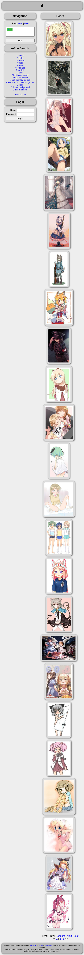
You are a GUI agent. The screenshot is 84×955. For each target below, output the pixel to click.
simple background (21, 87)
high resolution (21, 77)
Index (20, 23)
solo (21, 63)
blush (21, 65)
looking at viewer (21, 75)
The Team (48, 945)
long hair (21, 68)
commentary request (21, 80)
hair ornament (21, 90)
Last (76, 936)
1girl (21, 73)
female (21, 56)
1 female (21, 60)
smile (21, 85)
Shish (41, 945)
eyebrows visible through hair (21, 82)
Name (13, 110)
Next (26, 23)
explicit (21, 70)
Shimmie (33, 945)
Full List (18, 94)
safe (21, 58)
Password (11, 114)
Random (60, 936)
